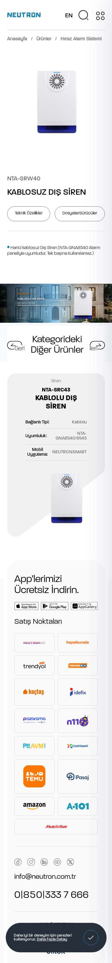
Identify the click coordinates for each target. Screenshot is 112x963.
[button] (90, 937)
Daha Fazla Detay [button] (51, 940)
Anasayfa (17, 39)
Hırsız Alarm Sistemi (81, 39)
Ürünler (43, 39)
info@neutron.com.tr (45, 877)
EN (69, 16)
